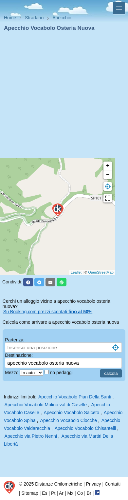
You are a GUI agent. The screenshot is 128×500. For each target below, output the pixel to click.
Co (80, 493)
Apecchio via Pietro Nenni (31, 436)
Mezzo (12, 372)
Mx (70, 493)
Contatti (112, 484)
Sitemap (30, 493)
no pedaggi (62, 372)
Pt (53, 493)
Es (44, 493)
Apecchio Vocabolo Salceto (71, 412)
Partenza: (15, 339)
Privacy (93, 484)
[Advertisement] (61, 96)
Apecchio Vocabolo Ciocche (68, 420)
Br (89, 493)
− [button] (108, 175)
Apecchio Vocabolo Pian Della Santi (74, 396)
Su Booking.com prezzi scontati (47, 311)
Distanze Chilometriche (58, 484)
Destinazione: (19, 355)
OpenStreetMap (101, 272)
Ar (61, 493)
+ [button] (108, 166)
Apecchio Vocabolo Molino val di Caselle (46, 404)
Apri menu (119, 8)
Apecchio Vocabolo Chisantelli (85, 428)
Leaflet (76, 272)
